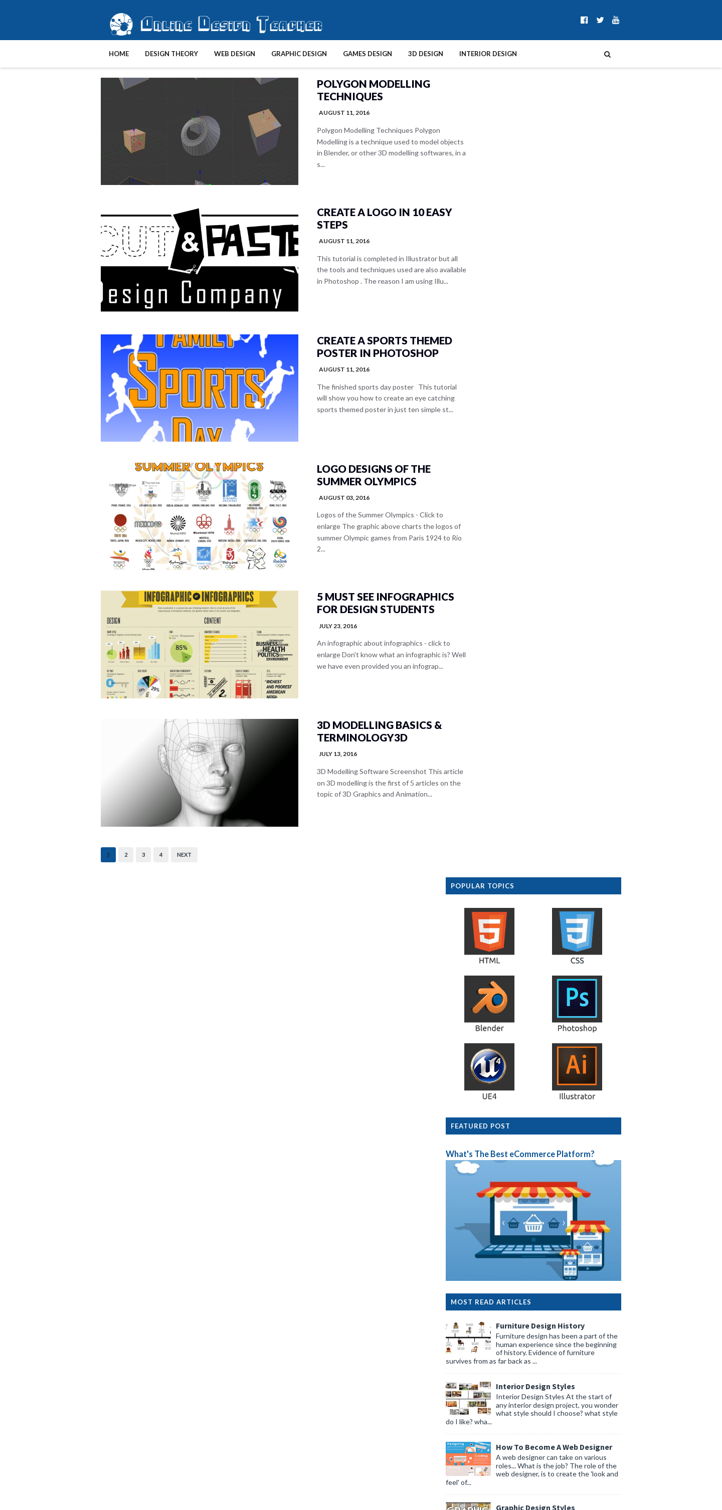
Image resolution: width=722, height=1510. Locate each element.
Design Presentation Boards (567, 844)
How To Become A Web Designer (574, 662)
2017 (478, 1415)
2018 (478, 1405)
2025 (478, 1334)
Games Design (347, 54)
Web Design (214, 54)
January (491, 1324)
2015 (478, 1436)
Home (98, 54)
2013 (478, 1456)
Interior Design (467, 54)
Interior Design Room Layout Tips (577, 905)
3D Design (405, 54)
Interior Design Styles (556, 602)
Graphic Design (278, 54)
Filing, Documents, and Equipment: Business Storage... (545, 1250)
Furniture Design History (560, 541)
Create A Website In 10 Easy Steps (577, 784)
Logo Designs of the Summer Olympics (340, 481)
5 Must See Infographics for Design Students (351, 611)
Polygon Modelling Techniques (339, 90)
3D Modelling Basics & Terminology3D (345, 741)
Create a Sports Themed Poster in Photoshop (350, 350)
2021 (478, 1375)
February (492, 1313)
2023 (478, 1354)
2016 (478, 1426)
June (486, 1217)
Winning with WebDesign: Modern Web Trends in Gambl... (554, 1268)
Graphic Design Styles (556, 723)
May (485, 1283)
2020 (478, 1385)
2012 (478, 1466)
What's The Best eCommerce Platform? (540, 369)
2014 (478, 1446)
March (488, 1303)
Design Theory (150, 54)
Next (163, 867)
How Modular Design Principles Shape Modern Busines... (548, 1231)
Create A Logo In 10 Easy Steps (350, 220)
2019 (478, 1395)
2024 (478, 1344)
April (486, 1293)
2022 (478, 1365)
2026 (478, 1207)
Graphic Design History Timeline (574, 1099)
